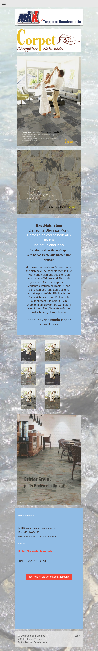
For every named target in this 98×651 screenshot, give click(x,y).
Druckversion (26, 635)
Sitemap (41, 635)
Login (77, 635)
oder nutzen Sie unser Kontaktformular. (49, 577)
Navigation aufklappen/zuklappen (49, 4)
